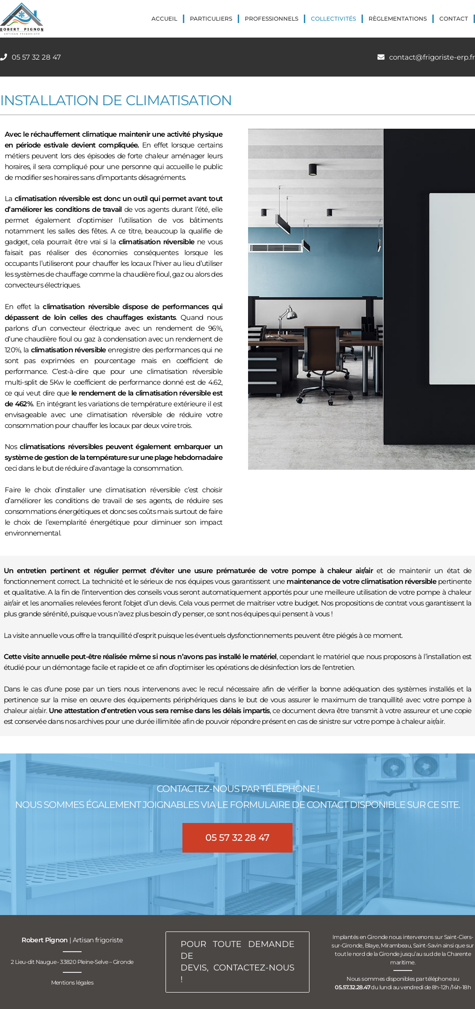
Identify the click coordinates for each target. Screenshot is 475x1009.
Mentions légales (72, 982)
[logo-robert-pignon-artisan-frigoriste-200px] (21, 18)
